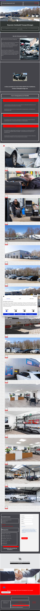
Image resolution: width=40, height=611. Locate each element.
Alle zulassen (31, 314)
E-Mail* (22, 519)
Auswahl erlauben (20, 314)
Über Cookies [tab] (32, 298)
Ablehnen (8, 314)
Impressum (34, 601)
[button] (6, 592)
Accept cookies (20, 563)
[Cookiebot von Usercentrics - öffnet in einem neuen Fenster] (33, 296)
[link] (20, 559)
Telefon (22, 521)
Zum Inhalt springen (3, 0)
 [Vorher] (3, 145)
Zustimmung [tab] (8, 298)
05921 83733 (3, 524)
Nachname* (22, 517)
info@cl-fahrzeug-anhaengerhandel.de (7, 526)
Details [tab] (20, 298)
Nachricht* (22, 523)
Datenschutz (34, 602)
